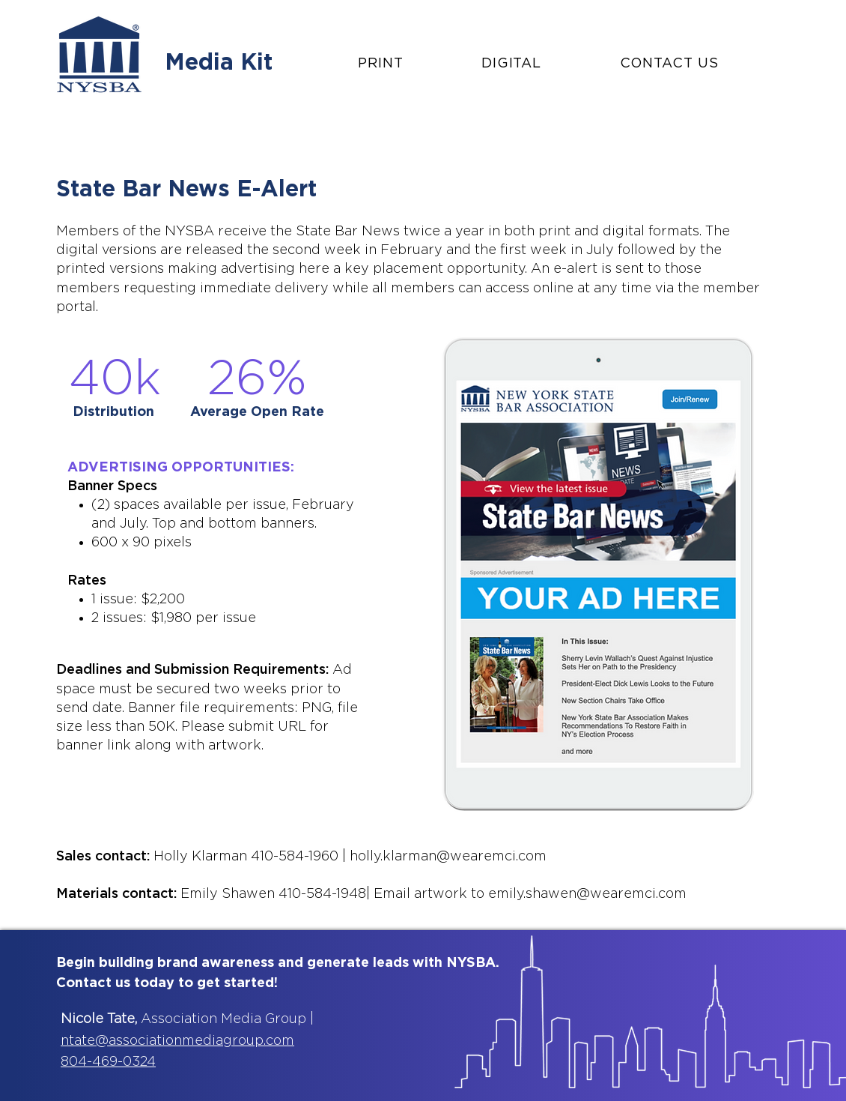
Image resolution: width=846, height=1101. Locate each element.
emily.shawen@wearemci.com (587, 894)
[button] (409, 63)
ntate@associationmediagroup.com (177, 1041)
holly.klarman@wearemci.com (448, 856)
